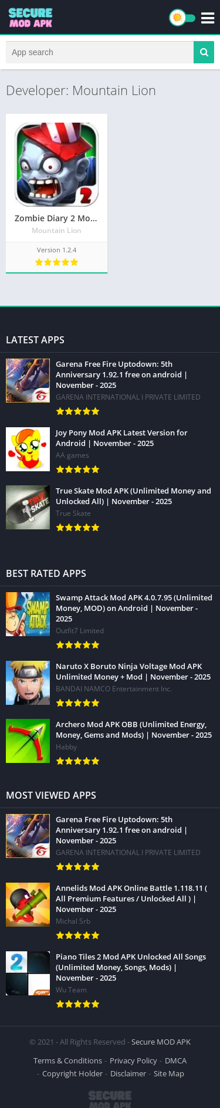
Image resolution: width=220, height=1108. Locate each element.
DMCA (176, 1060)
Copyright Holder (72, 1073)
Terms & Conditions (67, 1060)
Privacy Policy (133, 1060)
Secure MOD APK (161, 1041)
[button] (204, 52)
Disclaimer (128, 1073)
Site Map (169, 1073)
